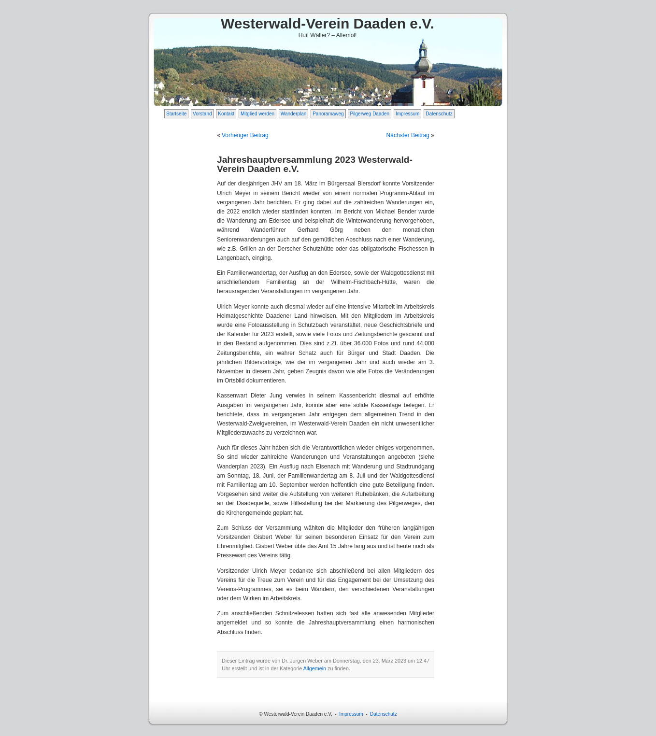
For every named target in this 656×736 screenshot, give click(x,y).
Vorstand (202, 113)
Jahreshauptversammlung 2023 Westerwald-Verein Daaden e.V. (315, 164)
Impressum (407, 113)
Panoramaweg (328, 113)
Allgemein (314, 668)
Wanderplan (294, 113)
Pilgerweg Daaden (369, 113)
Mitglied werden (257, 113)
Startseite (176, 113)
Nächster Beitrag (407, 135)
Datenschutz (439, 113)
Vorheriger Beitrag (245, 135)
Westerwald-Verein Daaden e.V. (327, 23)
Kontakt (226, 113)
